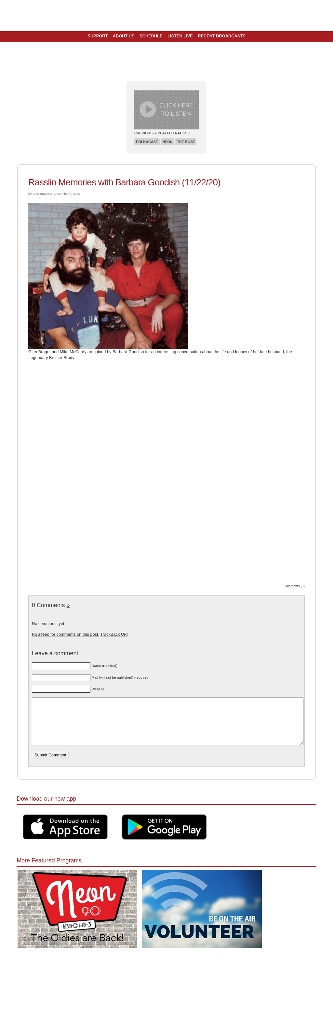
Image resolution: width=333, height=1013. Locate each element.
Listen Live (180, 35)
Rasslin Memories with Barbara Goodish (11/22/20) (124, 182)
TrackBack (113, 634)
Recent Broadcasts (221, 35)
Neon (167, 142)
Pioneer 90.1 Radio (167, 15)
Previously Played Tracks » (162, 133)
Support (97, 35)
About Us (124, 35)
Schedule (151, 35)
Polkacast (147, 142)
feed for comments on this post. (65, 634)
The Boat (186, 142)
